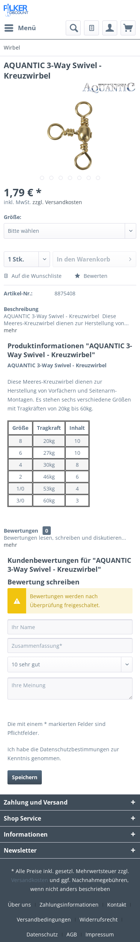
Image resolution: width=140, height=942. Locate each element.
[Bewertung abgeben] (70, 664)
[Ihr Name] (70, 626)
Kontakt (116, 904)
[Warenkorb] (128, 27)
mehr (10, 330)
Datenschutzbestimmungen (74, 749)
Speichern (24, 777)
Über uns (19, 904)
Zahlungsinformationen (69, 904)
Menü (20, 27)
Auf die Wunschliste (33, 275)
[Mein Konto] (109, 27)
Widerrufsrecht (99, 919)
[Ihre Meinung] (70, 689)
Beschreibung (21, 309)
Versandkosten (29, 880)
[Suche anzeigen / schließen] (73, 27)
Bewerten (91, 275)
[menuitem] (20, 27)
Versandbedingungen (44, 919)
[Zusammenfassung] (70, 645)
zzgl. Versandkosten (57, 202)
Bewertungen (21, 530)
